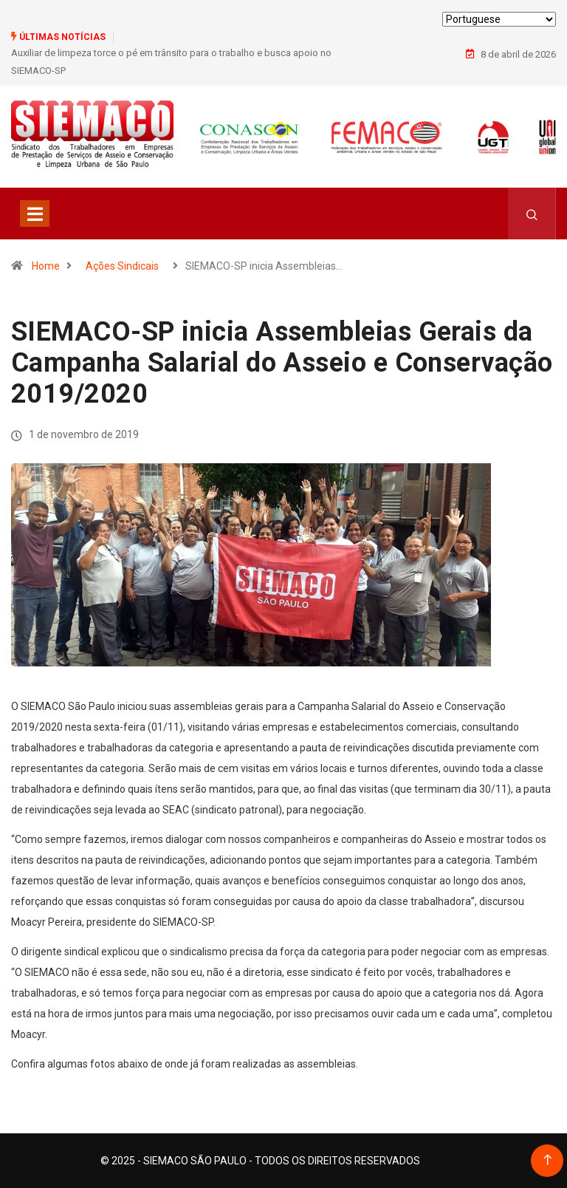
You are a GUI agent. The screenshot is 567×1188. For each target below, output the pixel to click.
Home (46, 266)
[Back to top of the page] (547, 1160)
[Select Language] (499, 19)
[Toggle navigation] (34, 213)
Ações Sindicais (122, 266)
